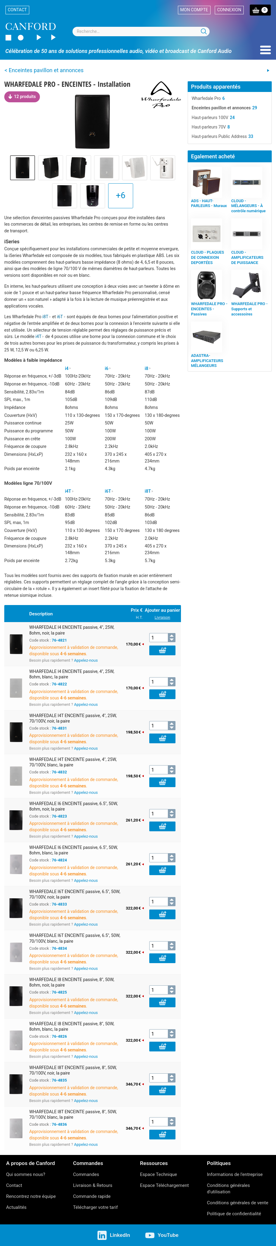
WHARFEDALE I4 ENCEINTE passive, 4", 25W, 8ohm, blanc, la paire (71, 674)
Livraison (162, 617)
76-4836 (59, 1124)
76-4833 (59, 904)
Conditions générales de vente (237, 1203)
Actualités (16, 1207)
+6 (121, 195)
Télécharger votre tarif (95, 1207)
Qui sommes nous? (25, 1174)
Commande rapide (92, 1196)
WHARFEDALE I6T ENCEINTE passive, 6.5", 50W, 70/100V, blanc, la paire (74, 938)
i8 (148, 368)
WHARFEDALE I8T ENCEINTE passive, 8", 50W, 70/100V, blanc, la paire (73, 1114)
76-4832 (59, 772)
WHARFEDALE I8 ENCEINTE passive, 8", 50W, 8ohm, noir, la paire (71, 982)
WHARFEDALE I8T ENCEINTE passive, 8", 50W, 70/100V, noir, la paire (73, 1070)
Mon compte (194, 9)
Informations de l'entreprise (235, 1174)
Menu (265, 50)
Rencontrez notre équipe (31, 1196)
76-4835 (59, 1080)
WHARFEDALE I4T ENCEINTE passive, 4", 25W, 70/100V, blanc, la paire (73, 762)
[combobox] (141, 31)
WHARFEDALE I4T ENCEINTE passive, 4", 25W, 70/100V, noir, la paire (73, 718)
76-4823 (59, 816)
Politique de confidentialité (234, 1213)
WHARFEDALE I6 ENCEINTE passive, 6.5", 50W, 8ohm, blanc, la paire (73, 850)
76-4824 (59, 860)
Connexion (229, 9)
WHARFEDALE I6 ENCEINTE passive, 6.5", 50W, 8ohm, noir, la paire (73, 806)
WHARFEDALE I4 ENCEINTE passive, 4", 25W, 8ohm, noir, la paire (71, 630)
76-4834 (59, 948)
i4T (39, 336)
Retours (104, 1185)
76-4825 (59, 992)
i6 (108, 368)
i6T (61, 316)
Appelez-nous (86, 660)
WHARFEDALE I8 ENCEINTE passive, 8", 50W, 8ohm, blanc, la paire (71, 1026)
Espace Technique (158, 1174)
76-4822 (59, 684)
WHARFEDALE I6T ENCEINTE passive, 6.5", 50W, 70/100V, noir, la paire (74, 894)
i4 (68, 368)
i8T (46, 316)
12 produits (22, 96)
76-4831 (59, 728)
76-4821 (59, 640)
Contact (17, 9)
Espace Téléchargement (164, 1185)
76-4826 (59, 1036)
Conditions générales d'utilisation (228, 1189)
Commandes (86, 1174)
